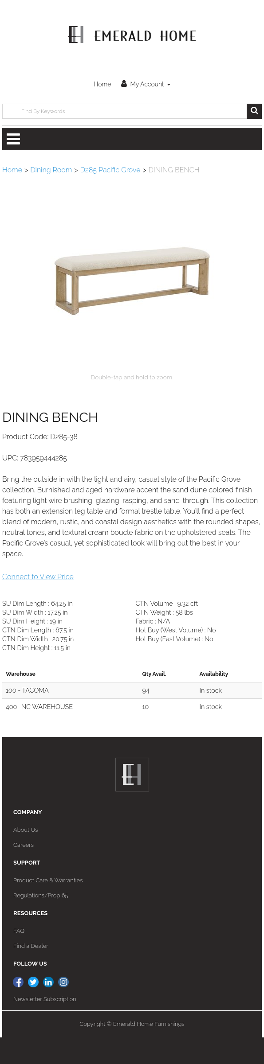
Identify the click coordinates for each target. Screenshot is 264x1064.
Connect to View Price (38, 603)
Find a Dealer (30, 972)
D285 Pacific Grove (110, 170)
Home (102, 84)
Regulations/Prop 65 (40, 922)
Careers (23, 871)
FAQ (18, 957)
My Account (145, 84)
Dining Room (51, 170)
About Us (25, 856)
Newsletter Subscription (44, 1025)
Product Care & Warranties (48, 907)
